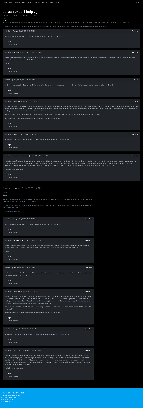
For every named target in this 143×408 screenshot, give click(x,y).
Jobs (10, 2)
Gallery (24, 2)
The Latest (17, 2)
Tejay (15, 31)
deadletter (15, 16)
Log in (137, 2)
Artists (5, 20)
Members (38, 2)
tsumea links (7, 402)
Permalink (135, 31)
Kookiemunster (18, 52)
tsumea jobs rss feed (10, 397)
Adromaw (16, 101)
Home (5, 2)
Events (58, 2)
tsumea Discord (8, 399)
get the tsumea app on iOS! (11, 395)
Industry (30, 2)
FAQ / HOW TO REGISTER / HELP (13, 393)
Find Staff (45, 2)
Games (52, 2)
